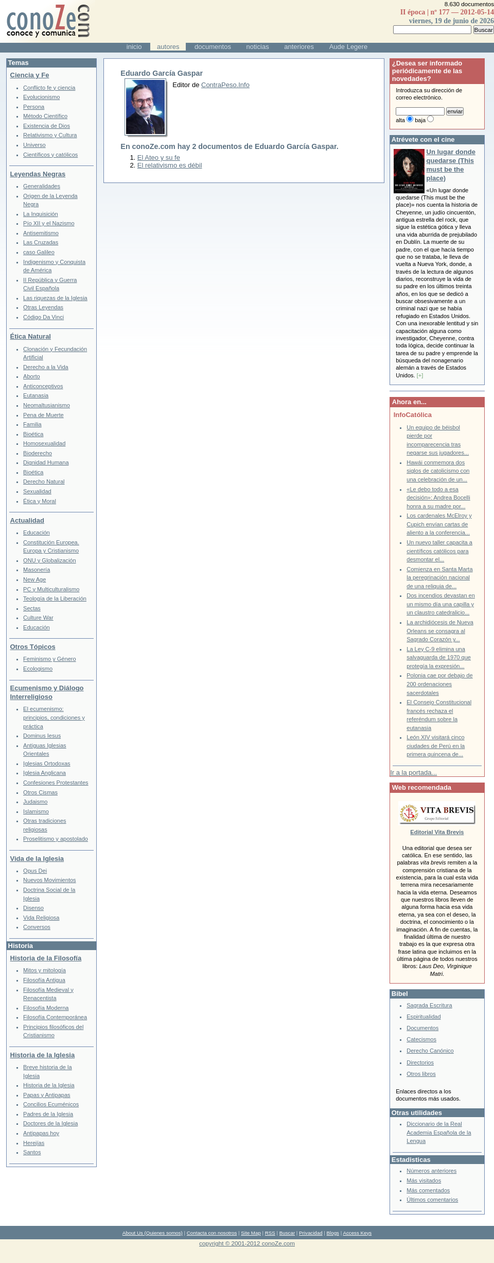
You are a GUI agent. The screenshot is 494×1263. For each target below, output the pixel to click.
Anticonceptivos (43, 386)
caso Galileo (39, 252)
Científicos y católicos (50, 155)
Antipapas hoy (41, 1133)
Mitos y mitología (44, 970)
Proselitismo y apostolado (55, 839)
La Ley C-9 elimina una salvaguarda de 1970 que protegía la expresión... (439, 657)
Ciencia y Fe (29, 75)
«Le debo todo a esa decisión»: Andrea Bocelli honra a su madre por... (438, 497)
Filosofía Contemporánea (55, 1017)
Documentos (422, 1028)
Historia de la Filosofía (46, 958)
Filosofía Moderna (45, 1008)
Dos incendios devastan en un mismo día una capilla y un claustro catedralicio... (441, 604)
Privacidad (311, 1233)
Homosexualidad (44, 443)
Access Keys (357, 1233)
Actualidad (27, 520)
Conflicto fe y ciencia (49, 88)
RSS (270, 1233)
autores (168, 47)
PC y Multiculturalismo (51, 589)
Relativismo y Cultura (50, 135)
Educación (36, 532)
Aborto (31, 376)
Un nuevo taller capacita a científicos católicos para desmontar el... (439, 550)
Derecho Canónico (430, 1051)
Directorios (420, 1062)
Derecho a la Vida (45, 367)
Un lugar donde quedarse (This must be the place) (451, 165)
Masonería (36, 570)
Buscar (287, 1233)
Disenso (33, 908)
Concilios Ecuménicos (51, 1104)
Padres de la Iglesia (48, 1114)
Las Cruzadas (40, 242)
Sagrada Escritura (429, 1005)
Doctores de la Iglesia (50, 1123)
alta (400, 120)
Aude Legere (348, 47)
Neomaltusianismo (46, 405)
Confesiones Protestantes (56, 782)
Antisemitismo (41, 233)
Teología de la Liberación (54, 598)
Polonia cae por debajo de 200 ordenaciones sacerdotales (439, 683)
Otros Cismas (40, 792)
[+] (420, 375)
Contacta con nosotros (212, 1233)
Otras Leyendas (43, 307)
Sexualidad (37, 491)
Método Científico (45, 116)
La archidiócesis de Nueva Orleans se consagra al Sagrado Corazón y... (440, 630)
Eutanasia (35, 395)
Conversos (36, 927)
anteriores (299, 47)
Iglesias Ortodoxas (46, 763)
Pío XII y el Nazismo (48, 223)
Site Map (250, 1233)
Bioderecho (37, 453)
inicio (134, 47)
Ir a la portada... (413, 772)
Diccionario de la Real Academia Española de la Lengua (439, 1132)
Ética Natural (30, 336)
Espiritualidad (423, 1016)
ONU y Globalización (49, 560)
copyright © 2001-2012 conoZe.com (247, 1243)
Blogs (333, 1233)
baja (420, 120)
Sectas (32, 608)
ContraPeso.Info (225, 85)
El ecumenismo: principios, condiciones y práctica (54, 717)
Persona (33, 107)
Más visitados (424, 1180)
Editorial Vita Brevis (437, 832)
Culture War (38, 617)
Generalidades (41, 186)
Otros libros (421, 1074)
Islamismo (36, 811)
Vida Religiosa (41, 918)
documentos (213, 47)
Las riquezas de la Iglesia (55, 298)
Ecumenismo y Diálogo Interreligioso (47, 692)
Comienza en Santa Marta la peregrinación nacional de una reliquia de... (439, 577)
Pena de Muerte (43, 415)
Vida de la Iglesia (37, 858)
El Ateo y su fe (158, 157)
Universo (34, 145)
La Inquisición (40, 214)
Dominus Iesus (42, 736)
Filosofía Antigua (44, 980)
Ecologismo (37, 669)
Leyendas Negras (38, 174)
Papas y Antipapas (46, 1095)
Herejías (33, 1143)
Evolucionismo (41, 97)
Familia (32, 424)
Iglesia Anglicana (44, 773)
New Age (34, 579)
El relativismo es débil (169, 165)
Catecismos (421, 1039)
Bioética (33, 434)
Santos (32, 1152)
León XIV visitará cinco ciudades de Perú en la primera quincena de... (436, 745)
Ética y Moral (39, 501)
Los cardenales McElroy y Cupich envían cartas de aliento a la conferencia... (439, 524)
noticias (257, 47)
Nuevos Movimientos (49, 880)
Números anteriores (431, 1171)
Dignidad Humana (45, 462)
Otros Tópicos (33, 647)
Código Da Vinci (43, 317)
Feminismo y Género (49, 659)
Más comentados (428, 1190)
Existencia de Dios (46, 126)
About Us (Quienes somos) (152, 1233)
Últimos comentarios (432, 1199)
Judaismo (35, 802)
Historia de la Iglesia (42, 1055)
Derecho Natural (43, 481)
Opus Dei (35, 871)
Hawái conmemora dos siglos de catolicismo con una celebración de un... (438, 471)
